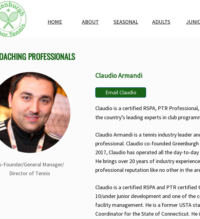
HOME (54, 21)
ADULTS (161, 21)
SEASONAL (126, 21)
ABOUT (90, 21)
